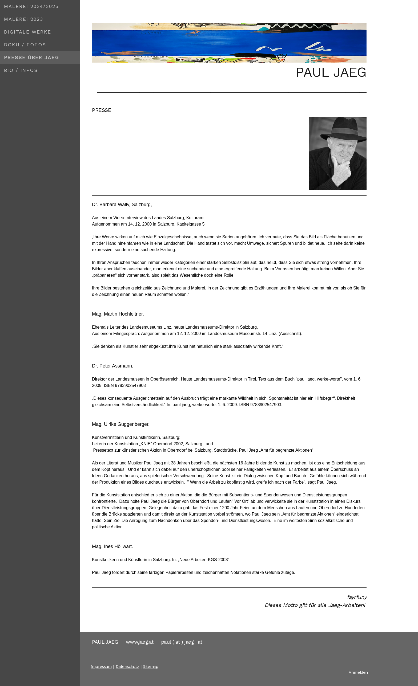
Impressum (101, 666)
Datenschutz (127, 666)
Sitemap (150, 666)
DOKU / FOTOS (25, 44)
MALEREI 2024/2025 (31, 6)
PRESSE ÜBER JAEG (31, 57)
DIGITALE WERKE (27, 32)
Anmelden (358, 672)
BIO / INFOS (21, 70)
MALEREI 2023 (23, 19)
